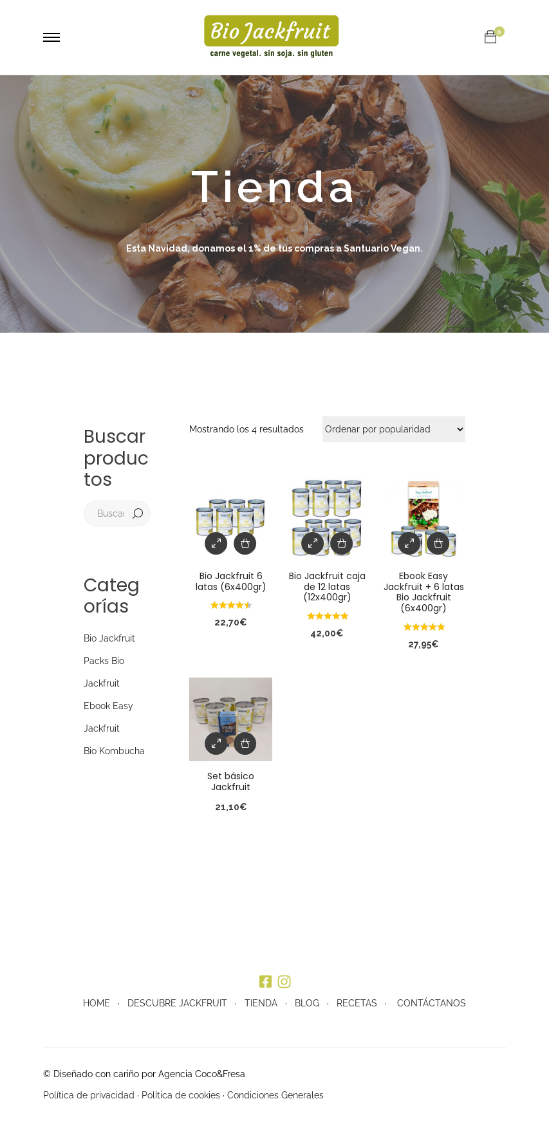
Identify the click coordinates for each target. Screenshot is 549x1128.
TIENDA (261, 1003)
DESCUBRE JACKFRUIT (177, 1003)
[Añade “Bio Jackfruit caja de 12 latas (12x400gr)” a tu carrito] (341, 543)
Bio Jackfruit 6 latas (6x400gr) (231, 581)
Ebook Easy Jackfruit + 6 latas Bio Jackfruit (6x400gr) (424, 592)
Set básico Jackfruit (230, 781)
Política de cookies (181, 1095)
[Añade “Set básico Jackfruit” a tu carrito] (245, 743)
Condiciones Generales (275, 1095)
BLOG (307, 1003)
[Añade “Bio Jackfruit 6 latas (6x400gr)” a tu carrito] (245, 543)
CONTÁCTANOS (431, 1003)
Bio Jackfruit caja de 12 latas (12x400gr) (327, 586)
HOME (96, 1003)
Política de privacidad (89, 1095)
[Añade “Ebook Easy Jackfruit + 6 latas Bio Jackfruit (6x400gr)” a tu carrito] (438, 543)
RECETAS (357, 1003)
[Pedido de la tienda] (393, 429)
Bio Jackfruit (109, 638)
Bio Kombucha (114, 751)
